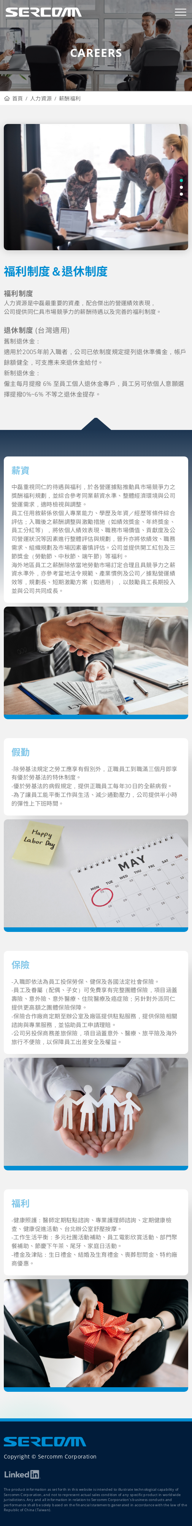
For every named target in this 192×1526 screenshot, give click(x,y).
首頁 (13, 98)
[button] (181, 180)
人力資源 (41, 98)
